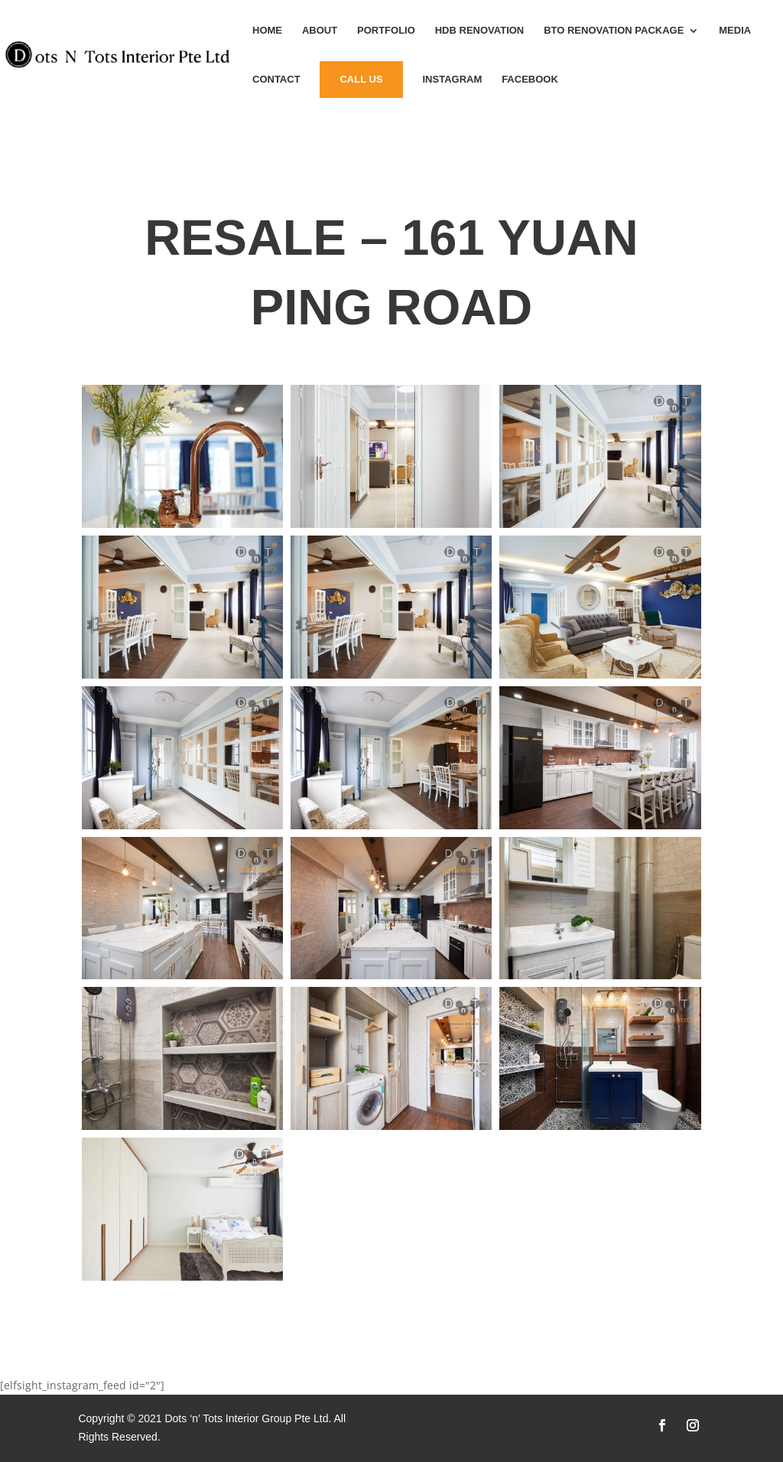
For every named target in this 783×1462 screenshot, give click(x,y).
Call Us (361, 79)
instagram (452, 79)
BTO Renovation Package (614, 30)
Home (267, 30)
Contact (276, 79)
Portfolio (386, 30)
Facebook (530, 79)
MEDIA (735, 30)
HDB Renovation (480, 30)
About (319, 30)
